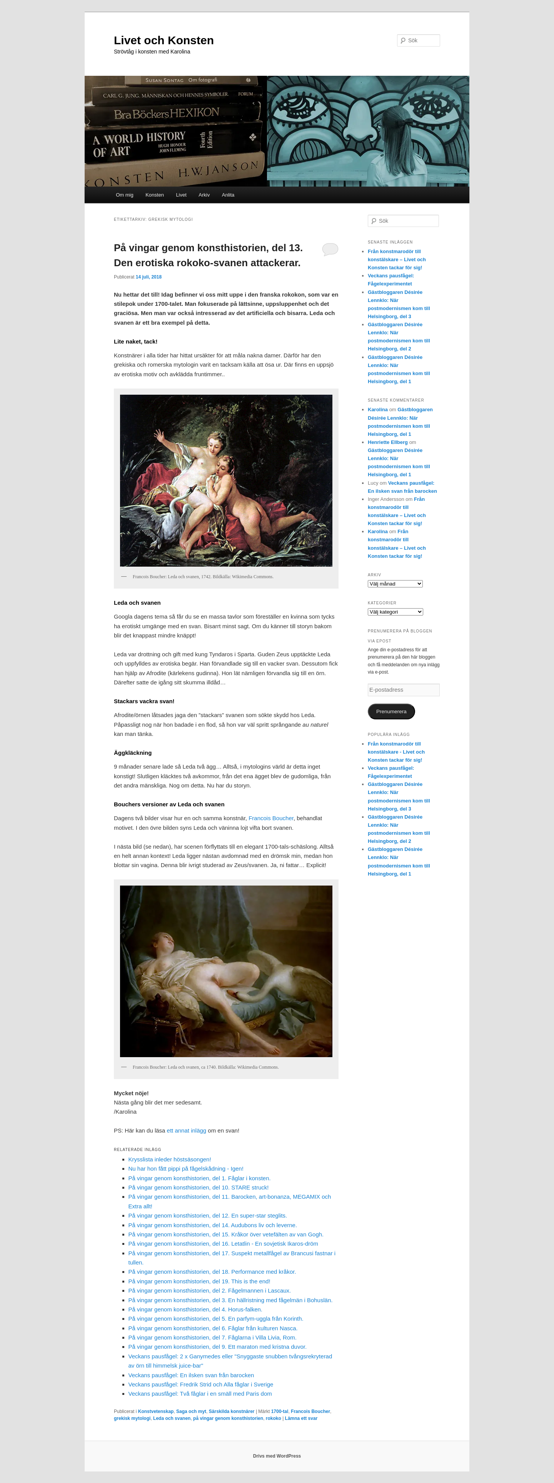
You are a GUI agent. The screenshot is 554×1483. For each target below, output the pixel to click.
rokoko (273, 1418)
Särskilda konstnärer (232, 1411)
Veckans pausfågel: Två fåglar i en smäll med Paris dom (200, 1393)
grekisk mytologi (132, 1418)
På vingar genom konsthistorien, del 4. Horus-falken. (195, 1309)
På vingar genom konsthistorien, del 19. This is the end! (199, 1281)
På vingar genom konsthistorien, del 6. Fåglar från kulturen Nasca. (213, 1328)
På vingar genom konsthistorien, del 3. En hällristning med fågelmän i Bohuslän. (230, 1300)
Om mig (124, 195)
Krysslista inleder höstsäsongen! (169, 1159)
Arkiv (204, 195)
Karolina (378, 409)
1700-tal (280, 1411)
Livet (181, 195)
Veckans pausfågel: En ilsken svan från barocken (191, 1375)
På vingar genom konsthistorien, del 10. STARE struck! (198, 1187)
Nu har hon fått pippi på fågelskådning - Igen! (186, 1168)
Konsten (154, 195)
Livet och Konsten (164, 40)
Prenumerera (391, 711)
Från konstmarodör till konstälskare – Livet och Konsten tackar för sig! (397, 259)
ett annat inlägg (187, 1130)
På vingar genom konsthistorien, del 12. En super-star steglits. (207, 1215)
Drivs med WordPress (277, 1456)
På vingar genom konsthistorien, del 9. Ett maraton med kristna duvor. (217, 1346)
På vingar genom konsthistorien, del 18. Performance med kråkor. (212, 1271)
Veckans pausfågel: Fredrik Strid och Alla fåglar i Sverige (201, 1384)
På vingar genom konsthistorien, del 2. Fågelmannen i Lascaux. (209, 1290)
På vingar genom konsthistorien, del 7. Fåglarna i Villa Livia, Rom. (212, 1337)
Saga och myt (191, 1411)
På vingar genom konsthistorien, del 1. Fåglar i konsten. (199, 1178)
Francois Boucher (271, 818)
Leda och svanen (171, 1418)
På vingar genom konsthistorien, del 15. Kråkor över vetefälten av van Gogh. (226, 1234)
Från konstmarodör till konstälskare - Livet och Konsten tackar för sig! (396, 752)
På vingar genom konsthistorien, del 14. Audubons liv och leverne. (212, 1225)
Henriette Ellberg (388, 442)
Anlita (228, 195)
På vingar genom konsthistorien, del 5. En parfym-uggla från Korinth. (216, 1318)
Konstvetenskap (156, 1411)
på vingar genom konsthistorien (228, 1418)
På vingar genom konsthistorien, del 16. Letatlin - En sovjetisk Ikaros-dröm (223, 1243)
